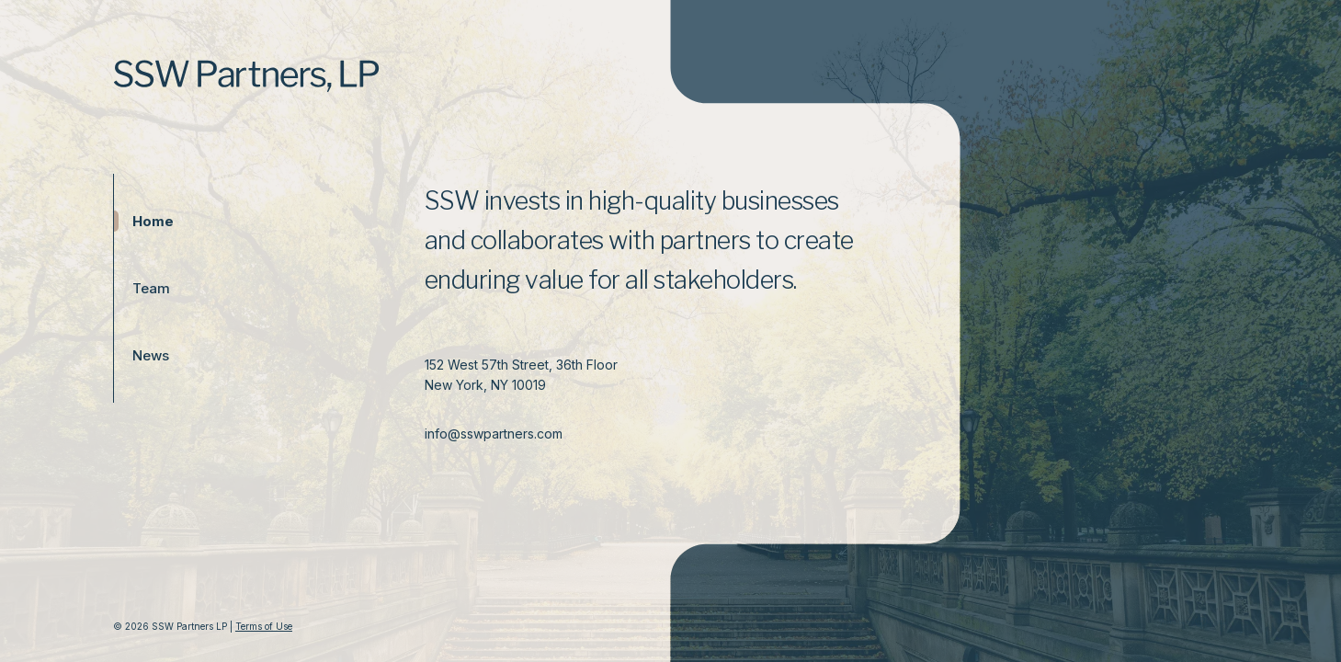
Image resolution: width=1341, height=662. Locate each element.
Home (141, 221)
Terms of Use (263, 626)
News (141, 355)
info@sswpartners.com (494, 433)
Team (141, 288)
